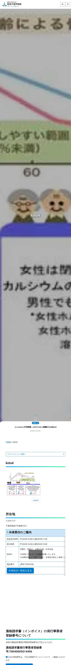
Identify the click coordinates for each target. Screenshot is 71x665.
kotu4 (36, 500)
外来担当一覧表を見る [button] (20, 570)
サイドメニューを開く (35, 454)
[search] (62, 4)
